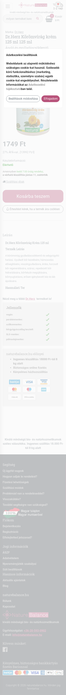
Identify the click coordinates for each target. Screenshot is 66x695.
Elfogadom (51, 98)
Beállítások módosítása (23, 98)
